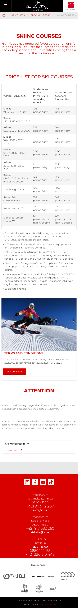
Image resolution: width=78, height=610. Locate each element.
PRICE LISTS (18, 15)
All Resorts (70, 9)
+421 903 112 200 (40, 506)
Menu (6, 6)
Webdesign (28, 604)
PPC (37, 604)
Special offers (40, 15)
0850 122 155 (40, 550)
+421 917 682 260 (40, 528)
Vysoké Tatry (37, 6)
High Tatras (3, 15)
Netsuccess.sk (48, 604)
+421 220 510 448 (40, 554)
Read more (13, 371)
